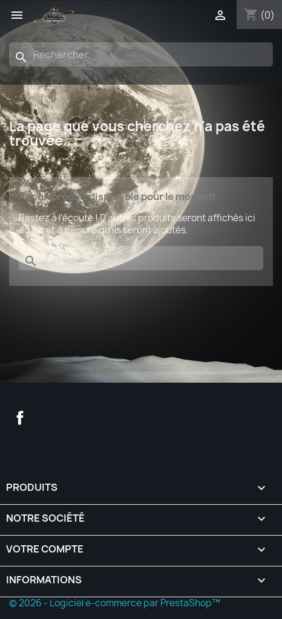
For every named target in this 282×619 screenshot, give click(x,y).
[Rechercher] (141, 54)
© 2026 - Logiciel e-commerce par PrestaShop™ (114, 603)
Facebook (20, 417)
